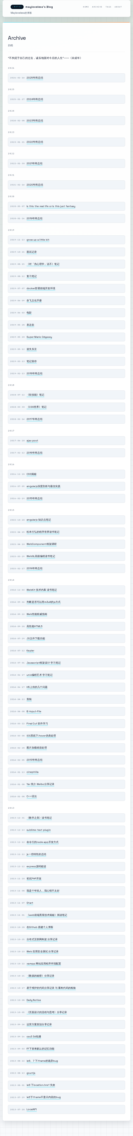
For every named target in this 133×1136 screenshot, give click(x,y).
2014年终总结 (34, 568)
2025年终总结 (35, 77)
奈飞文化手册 (34, 300)
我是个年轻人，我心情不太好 (43, 890)
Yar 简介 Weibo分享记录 (40, 784)
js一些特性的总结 (36, 854)
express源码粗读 (36, 866)
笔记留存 (32, 361)
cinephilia (32, 772)
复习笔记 (32, 276)
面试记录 (32, 252)
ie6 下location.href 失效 (41, 1085)
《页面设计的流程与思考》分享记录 (47, 1012)
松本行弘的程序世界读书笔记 (43, 531)
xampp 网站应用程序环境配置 (44, 963)
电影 (29, 312)
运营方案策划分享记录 (39, 1024)
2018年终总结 (34, 373)
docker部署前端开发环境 (41, 288)
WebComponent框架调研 (42, 544)
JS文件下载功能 (36, 638)
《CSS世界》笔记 (37, 407)
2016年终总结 (34, 452)
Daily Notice (34, 1000)
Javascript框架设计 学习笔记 (44, 662)
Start (30, 902)
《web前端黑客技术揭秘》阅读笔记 (47, 915)
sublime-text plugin (39, 830)
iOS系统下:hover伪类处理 (41, 735)
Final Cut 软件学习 (37, 723)
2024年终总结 (35, 99)
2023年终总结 (35, 120)
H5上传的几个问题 (37, 687)
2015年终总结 (34, 498)
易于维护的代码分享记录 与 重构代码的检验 (51, 988)
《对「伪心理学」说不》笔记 (43, 264)
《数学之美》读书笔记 (39, 817)
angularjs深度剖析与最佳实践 (43, 486)
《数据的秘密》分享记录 (40, 975)
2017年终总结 (34, 419)
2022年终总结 (35, 141)
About (118, 7)
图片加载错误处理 (37, 747)
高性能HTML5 (34, 626)
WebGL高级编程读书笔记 (41, 556)
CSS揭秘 (31, 474)
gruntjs (31, 1073)
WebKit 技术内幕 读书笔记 (42, 589)
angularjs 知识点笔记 (39, 519)
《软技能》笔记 (35, 394)
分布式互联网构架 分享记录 (42, 939)
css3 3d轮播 (34, 1036)
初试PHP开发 (34, 878)
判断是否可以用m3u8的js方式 (44, 602)
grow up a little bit (38, 239)
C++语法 (32, 796)
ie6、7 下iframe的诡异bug (42, 1060)
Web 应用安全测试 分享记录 (42, 951)
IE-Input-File (34, 711)
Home (86, 7)
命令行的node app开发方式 (42, 842)
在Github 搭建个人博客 (40, 927)
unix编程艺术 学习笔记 (40, 675)
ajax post (32, 440)
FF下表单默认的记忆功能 (40, 1048)
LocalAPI (32, 1109)
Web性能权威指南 (37, 614)
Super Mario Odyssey (39, 337)
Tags (109, 7)
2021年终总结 (34, 163)
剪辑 (29, 699)
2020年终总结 (35, 184)
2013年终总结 (34, 759)
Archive (97, 7)
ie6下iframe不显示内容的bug (44, 1097)
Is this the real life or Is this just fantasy (51, 206)
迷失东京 (32, 349)
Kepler (30, 650)
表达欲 (30, 324)
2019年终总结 (34, 218)
